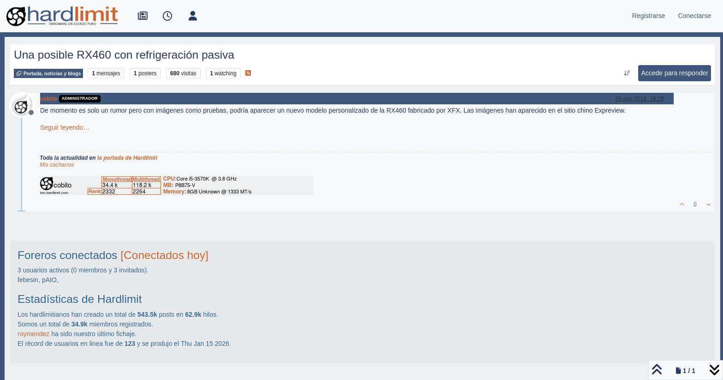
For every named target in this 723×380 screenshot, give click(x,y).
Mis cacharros (57, 165)
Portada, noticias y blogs (48, 73)
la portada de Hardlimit (127, 158)
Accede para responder (674, 73)
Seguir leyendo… (64, 127)
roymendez (33, 334)
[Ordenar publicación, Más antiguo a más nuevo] (626, 73)
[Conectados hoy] (164, 255)
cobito (48, 99)
